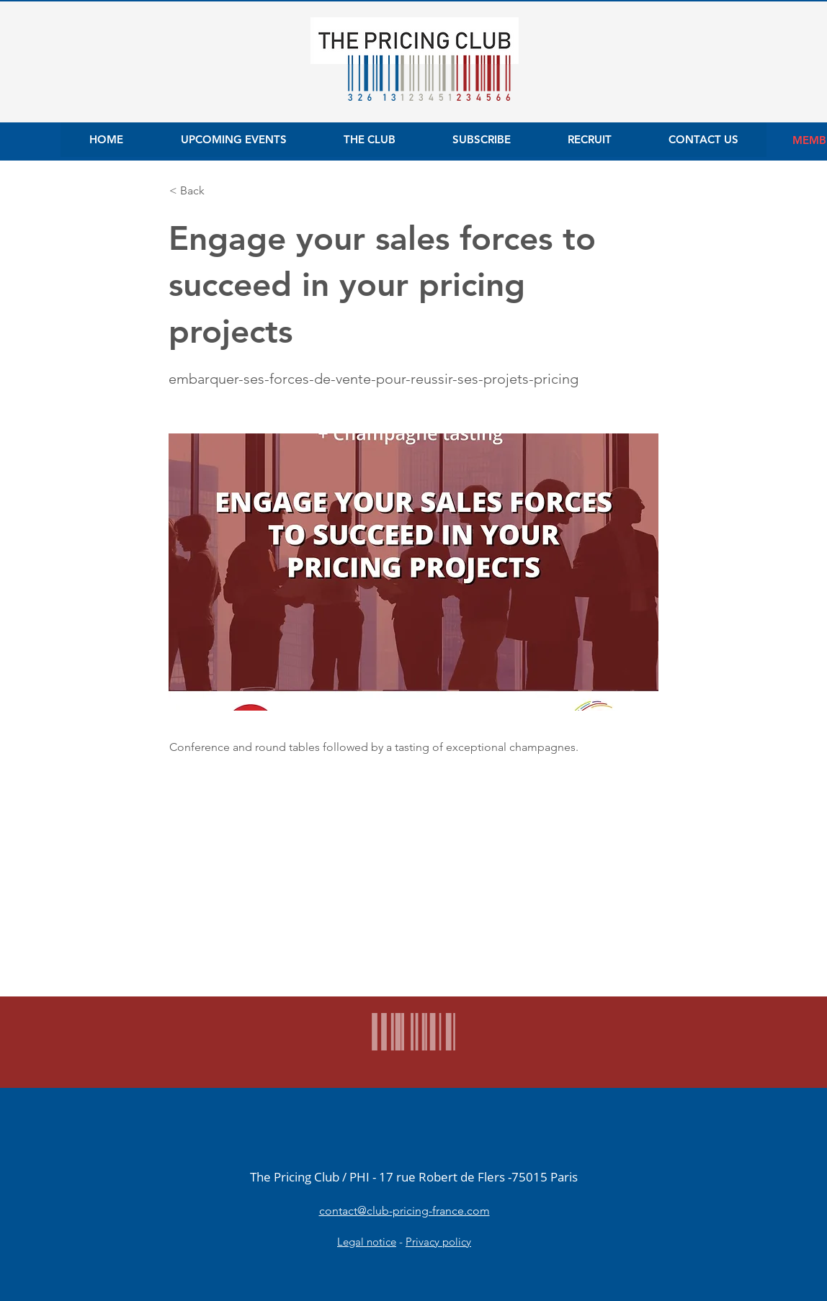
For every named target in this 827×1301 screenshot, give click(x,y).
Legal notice (366, 1241)
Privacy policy (438, 1241)
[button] (216, 190)
